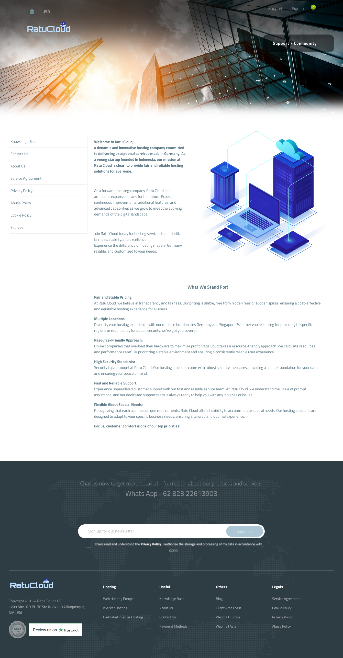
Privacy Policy (282, 617)
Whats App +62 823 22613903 (171, 493)
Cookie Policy (282, 607)
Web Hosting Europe (118, 598)
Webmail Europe (228, 617)
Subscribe (245, 531)
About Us (166, 607)
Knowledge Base (171, 598)
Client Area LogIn (228, 607)
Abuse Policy (281, 626)
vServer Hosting (115, 607)
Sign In (298, 8)
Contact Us (167, 617)
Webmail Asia (226, 626)
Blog (219, 598)
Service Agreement (286, 598)
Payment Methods (173, 626)
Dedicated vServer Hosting (123, 617)
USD (46, 11)
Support (275, 8)
